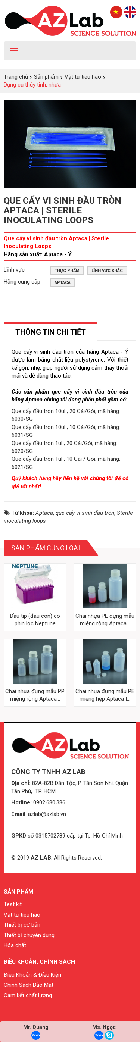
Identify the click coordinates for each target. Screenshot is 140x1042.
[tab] (50, 331)
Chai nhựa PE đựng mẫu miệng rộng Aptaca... (104, 620)
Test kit (13, 904)
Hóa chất (15, 945)
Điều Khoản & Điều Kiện (32, 974)
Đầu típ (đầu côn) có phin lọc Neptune (35, 620)
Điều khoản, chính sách (39, 961)
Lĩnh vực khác (107, 270)
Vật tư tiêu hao (22, 914)
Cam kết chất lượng (28, 995)
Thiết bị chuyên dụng (29, 935)
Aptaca (63, 282)
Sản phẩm (18, 891)
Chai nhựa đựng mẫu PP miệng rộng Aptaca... (35, 695)
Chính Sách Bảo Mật (28, 985)
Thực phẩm (67, 270)
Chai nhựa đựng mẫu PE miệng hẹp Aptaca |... (104, 695)
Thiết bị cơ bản (22, 924)
